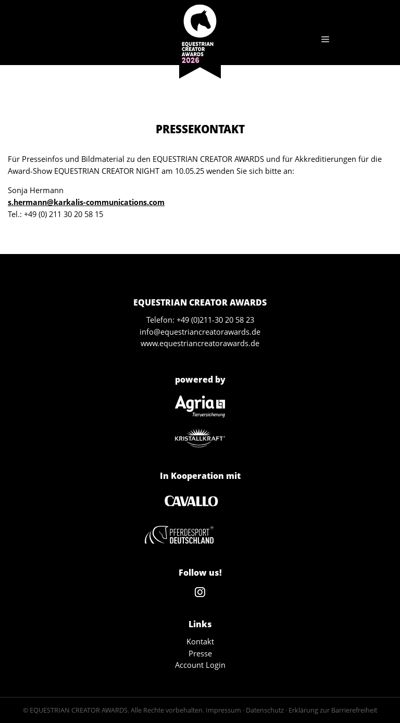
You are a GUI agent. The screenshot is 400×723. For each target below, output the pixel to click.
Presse (200, 653)
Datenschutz (265, 710)
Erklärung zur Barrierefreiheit (333, 710)
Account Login (200, 664)
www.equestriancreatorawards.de (200, 343)
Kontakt (200, 641)
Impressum (223, 710)
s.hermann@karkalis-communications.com (86, 202)
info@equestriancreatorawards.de (200, 331)
